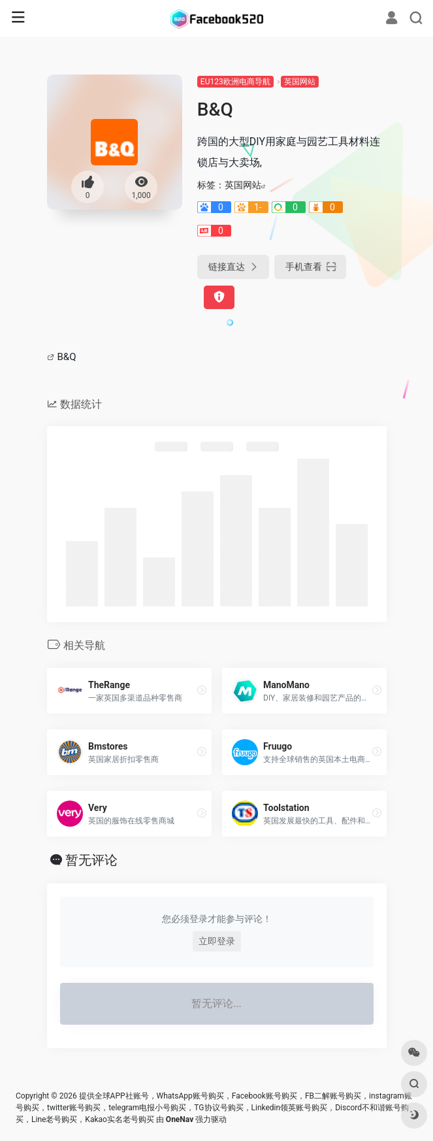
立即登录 (217, 941)
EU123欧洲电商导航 (235, 81)
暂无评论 (91, 860)
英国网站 (299, 81)
